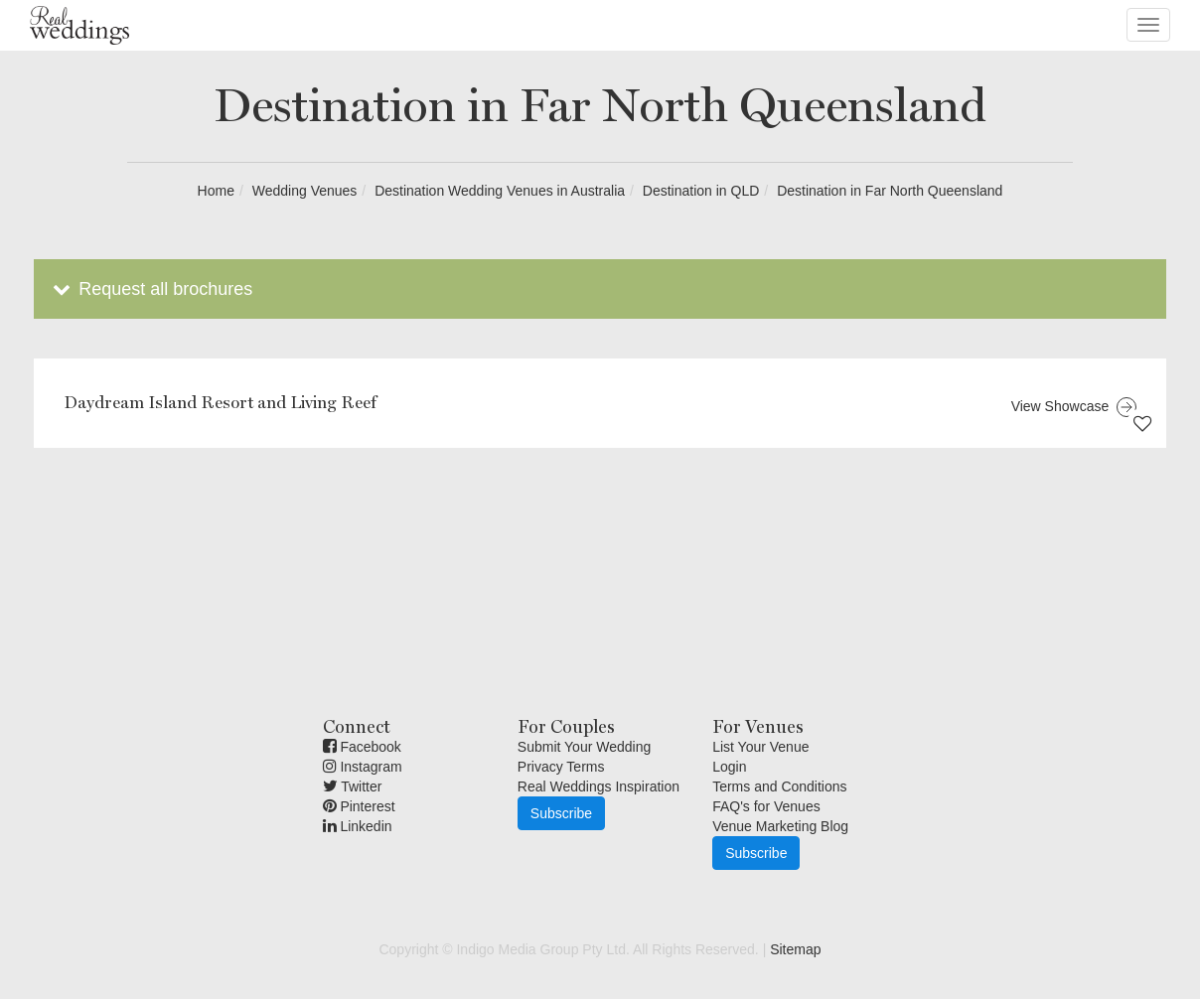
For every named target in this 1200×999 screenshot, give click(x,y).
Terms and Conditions (779, 786)
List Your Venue (760, 747)
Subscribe (561, 813)
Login (729, 767)
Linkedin (357, 826)
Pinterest (359, 806)
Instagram (362, 767)
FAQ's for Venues (766, 806)
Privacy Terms (561, 767)
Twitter (352, 786)
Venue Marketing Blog (780, 826)
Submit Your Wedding (584, 747)
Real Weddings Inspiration (598, 786)
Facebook (362, 747)
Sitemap (795, 949)
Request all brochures (150, 289)
